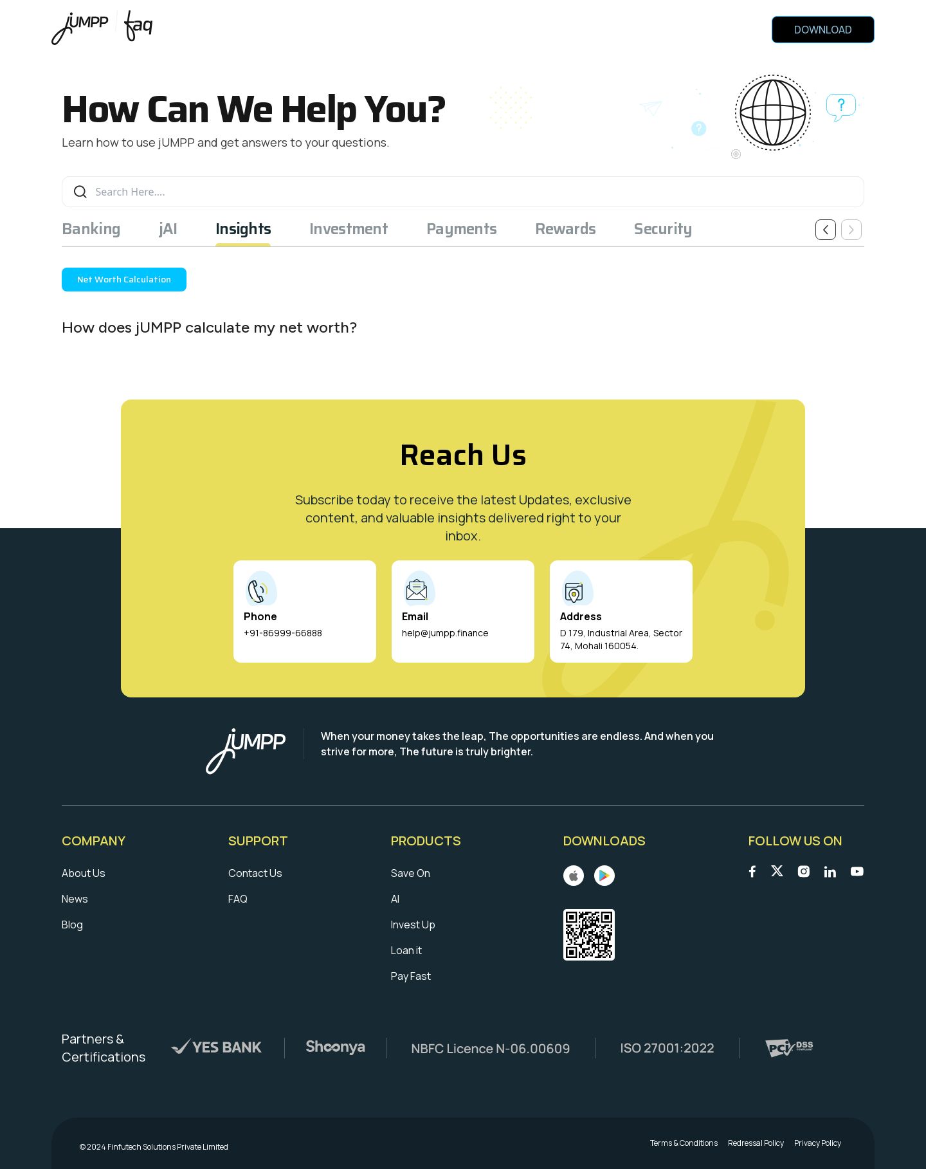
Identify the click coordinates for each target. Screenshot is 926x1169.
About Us (83, 873)
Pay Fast (411, 976)
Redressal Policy (756, 1143)
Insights (243, 229)
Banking (91, 229)
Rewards (565, 229)
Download (823, 30)
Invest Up (413, 924)
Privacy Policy (817, 1143)
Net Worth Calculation (124, 279)
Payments (461, 229)
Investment (348, 229)
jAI (168, 229)
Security (663, 229)
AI (395, 899)
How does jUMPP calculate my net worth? (209, 327)
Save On (410, 873)
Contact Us (255, 873)
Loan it (406, 950)
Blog (72, 924)
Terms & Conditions (684, 1143)
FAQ (238, 899)
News (75, 899)
